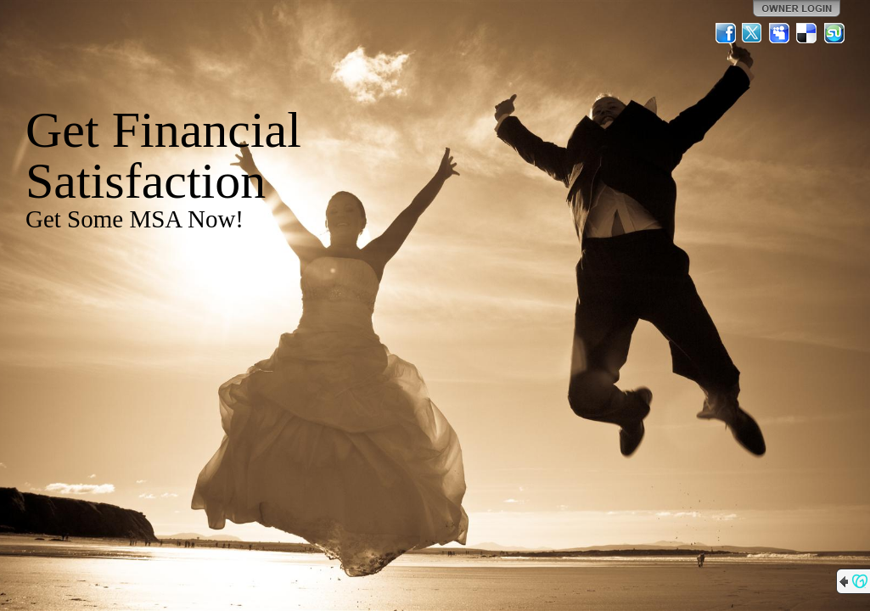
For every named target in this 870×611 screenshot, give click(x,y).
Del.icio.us (807, 33)
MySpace (780, 33)
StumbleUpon (834, 33)
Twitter (753, 33)
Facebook (726, 33)
